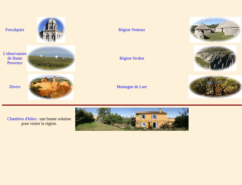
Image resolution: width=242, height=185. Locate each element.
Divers (15, 87)
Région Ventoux (132, 29)
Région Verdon (131, 58)
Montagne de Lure (132, 87)
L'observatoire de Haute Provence (15, 58)
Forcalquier (14, 29)
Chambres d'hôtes (21, 119)
